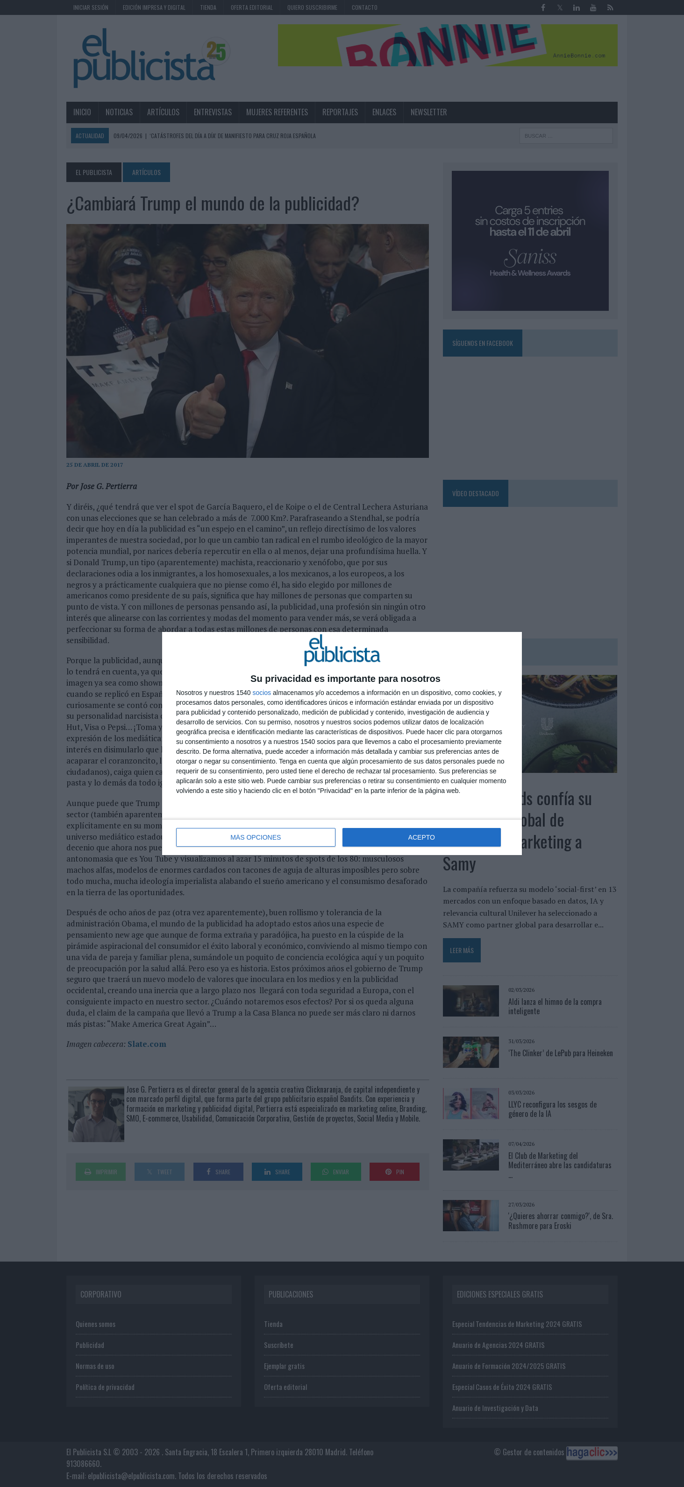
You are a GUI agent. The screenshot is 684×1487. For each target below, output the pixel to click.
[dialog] (342, 743)
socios (261, 692)
